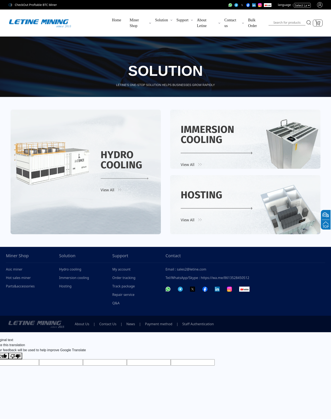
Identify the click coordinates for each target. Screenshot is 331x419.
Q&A (115, 303)
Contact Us (107, 324)
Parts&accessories (20, 286)
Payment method (158, 324)
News (130, 324)
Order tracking (124, 277)
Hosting (65, 286)
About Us (82, 324)
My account (121, 269)
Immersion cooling (74, 277)
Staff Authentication (198, 324)
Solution (161, 20)
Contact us (230, 23)
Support (182, 20)
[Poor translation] (15, 356)
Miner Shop (134, 23)
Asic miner (14, 269)
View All (107, 189)
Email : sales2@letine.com (186, 269)
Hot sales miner (18, 277)
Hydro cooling (70, 269)
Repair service (123, 294)
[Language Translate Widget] (302, 5)
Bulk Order (252, 23)
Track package (123, 286)
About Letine (202, 23)
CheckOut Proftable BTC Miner (36, 5)
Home (116, 20)
